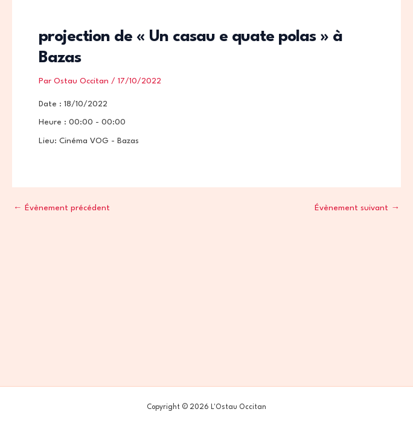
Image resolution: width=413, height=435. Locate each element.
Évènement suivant (357, 208)
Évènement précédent (61, 208)
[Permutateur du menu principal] (382, 24)
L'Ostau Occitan (69, 24)
